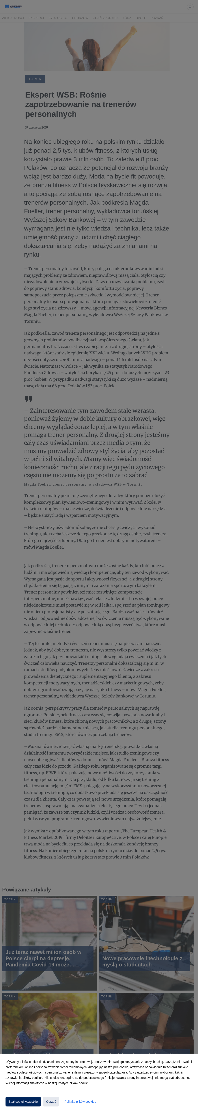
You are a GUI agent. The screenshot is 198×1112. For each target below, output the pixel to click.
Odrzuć (51, 1101)
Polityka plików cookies (80, 1101)
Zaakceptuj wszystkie (23, 1101)
